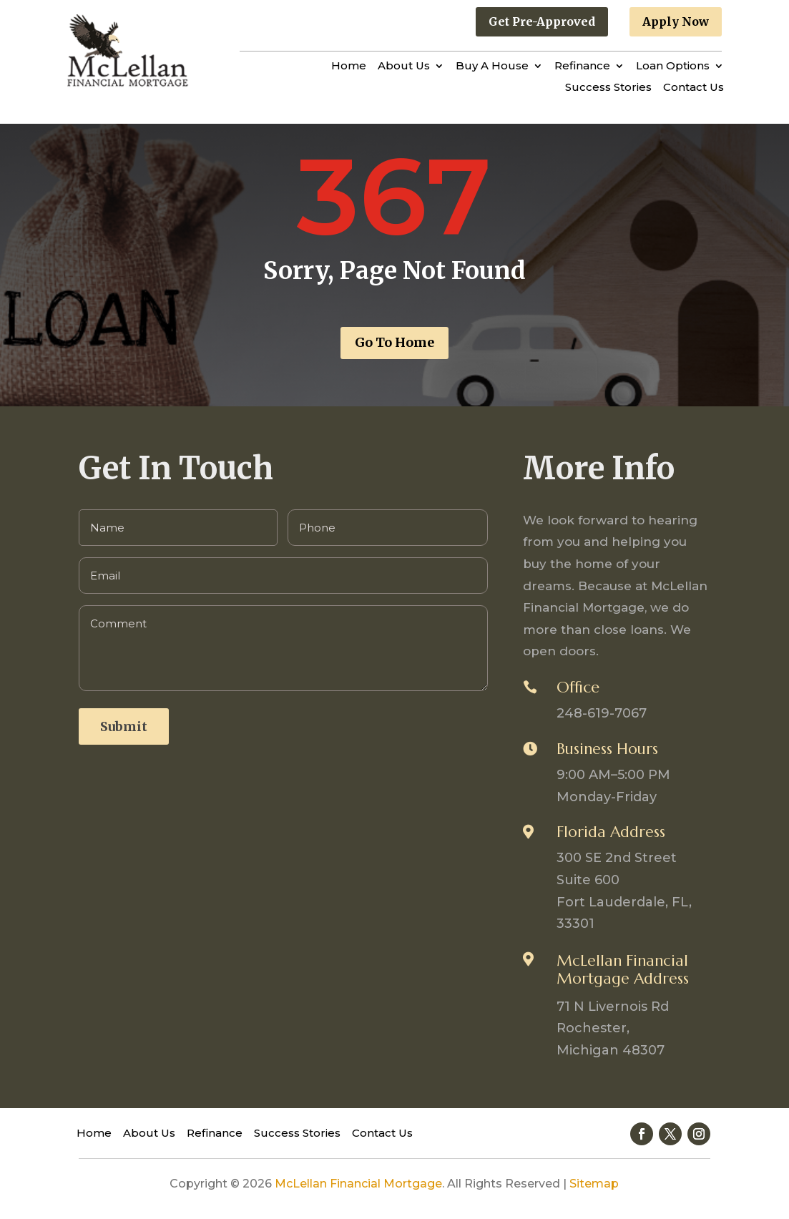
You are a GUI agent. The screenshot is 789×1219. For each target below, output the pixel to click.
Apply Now (675, 21)
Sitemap (594, 1183)
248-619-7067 (602, 713)
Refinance (582, 66)
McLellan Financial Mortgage (358, 1183)
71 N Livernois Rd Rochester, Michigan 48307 (613, 1028)
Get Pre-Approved (542, 21)
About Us (404, 66)
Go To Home (394, 342)
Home (348, 66)
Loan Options (673, 66)
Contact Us (693, 88)
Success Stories (608, 88)
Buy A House (492, 66)
